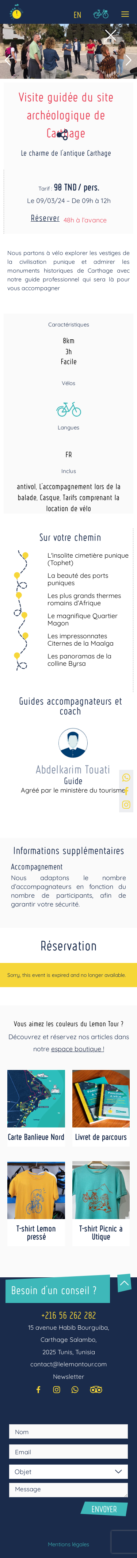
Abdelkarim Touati (73, 769)
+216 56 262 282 (68, 1315)
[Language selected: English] (76, 13)
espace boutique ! (77, 1049)
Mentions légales (68, 1544)
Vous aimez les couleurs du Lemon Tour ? (68, 1023)
